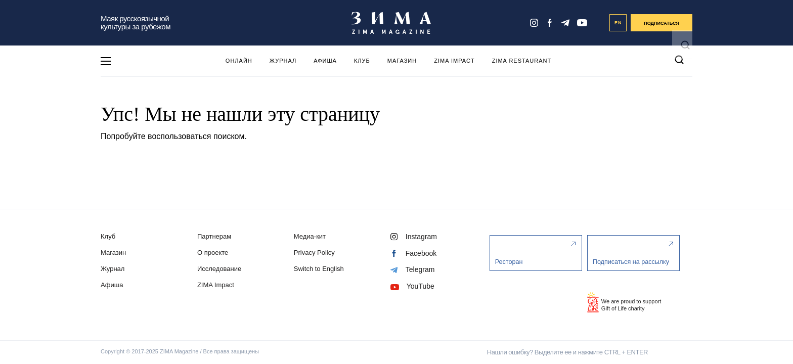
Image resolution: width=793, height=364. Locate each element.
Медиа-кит (312, 236)
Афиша (325, 61)
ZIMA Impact (454, 61)
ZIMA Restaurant (521, 61)
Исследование (220, 268)
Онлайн (239, 61)
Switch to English (321, 268)
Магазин (402, 61)
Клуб (362, 61)
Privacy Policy (316, 252)
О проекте (213, 252)
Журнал (283, 61)
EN (618, 22)
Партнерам (215, 236)
